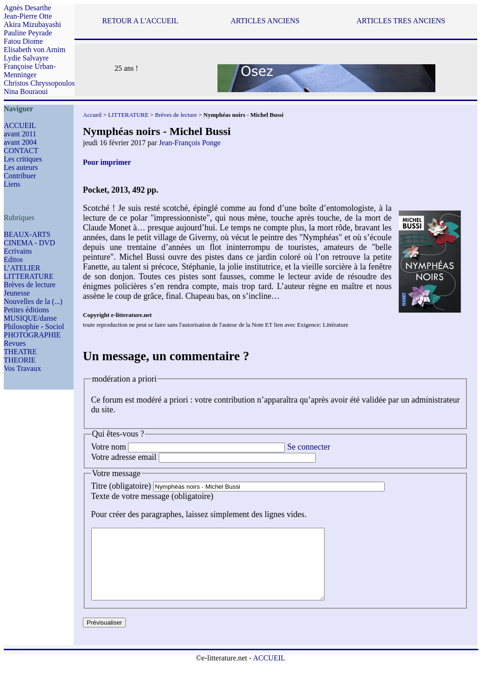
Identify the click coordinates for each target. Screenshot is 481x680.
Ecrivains (18, 251)
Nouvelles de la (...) (33, 301)
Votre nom (108, 446)
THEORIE (19, 360)
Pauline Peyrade (28, 33)
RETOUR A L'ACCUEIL (140, 21)
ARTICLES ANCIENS (264, 21)
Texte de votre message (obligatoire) (152, 496)
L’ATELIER (22, 268)
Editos (13, 259)
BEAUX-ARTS (27, 234)
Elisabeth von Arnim (34, 50)
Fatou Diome (23, 41)
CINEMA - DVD (29, 243)
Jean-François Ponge (190, 143)
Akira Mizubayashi (32, 24)
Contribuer (20, 176)
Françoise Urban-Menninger (30, 70)
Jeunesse (17, 293)
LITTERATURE (29, 276)
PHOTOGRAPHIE (32, 335)
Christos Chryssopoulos (39, 83)
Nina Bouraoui (26, 91)
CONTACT (21, 151)
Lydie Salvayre (26, 58)
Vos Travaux (22, 368)
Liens (12, 184)
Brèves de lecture (29, 285)
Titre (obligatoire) (121, 486)
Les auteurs (21, 167)
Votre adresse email (124, 457)
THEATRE (20, 352)
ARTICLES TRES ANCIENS (400, 21)
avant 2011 (20, 134)
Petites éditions (26, 310)
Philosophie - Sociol (34, 326)
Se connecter (308, 446)
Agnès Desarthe (27, 8)
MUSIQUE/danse (30, 318)
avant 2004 (20, 142)
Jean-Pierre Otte (28, 16)
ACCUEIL (20, 125)
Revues (15, 343)
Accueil (92, 114)
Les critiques (23, 159)
